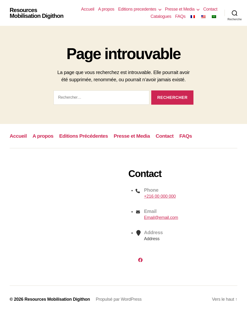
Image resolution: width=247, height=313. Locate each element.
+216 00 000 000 (160, 196)
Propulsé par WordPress (119, 299)
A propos (106, 9)
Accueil (87, 9)
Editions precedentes (137, 9)
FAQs (180, 16)
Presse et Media (180, 9)
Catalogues (161, 16)
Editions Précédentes (83, 136)
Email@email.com (161, 217)
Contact (210, 9)
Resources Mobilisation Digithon (36, 13)
